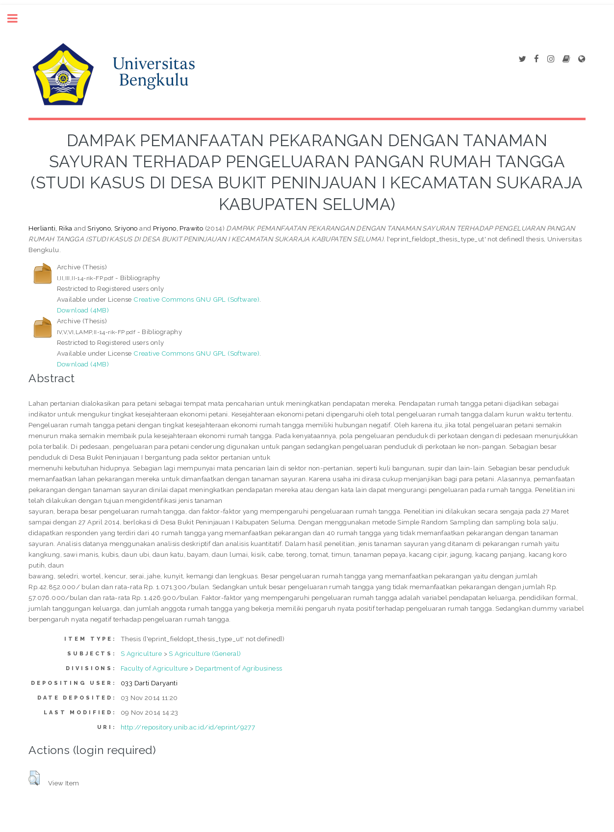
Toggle (17, 18)
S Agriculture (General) (205, 653)
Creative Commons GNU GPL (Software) (196, 299)
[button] (34, 778)
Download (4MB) (83, 310)
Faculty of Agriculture (154, 668)
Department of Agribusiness (238, 668)
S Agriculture (141, 653)
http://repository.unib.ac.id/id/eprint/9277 (188, 727)
